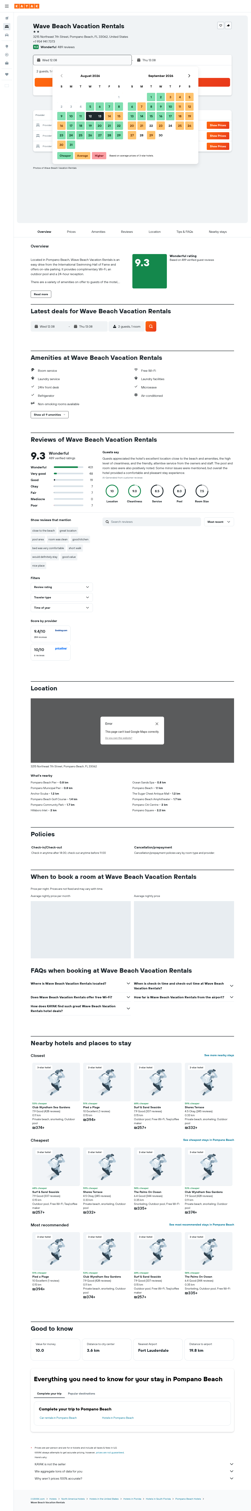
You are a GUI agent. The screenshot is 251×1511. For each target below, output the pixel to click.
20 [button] (100, 126)
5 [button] (90, 107)
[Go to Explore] (7, 46)
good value (69, 557)
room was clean (58, 539)
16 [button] (61, 126)
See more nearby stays (219, 1055)
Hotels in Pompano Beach (118, 1418)
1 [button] (118, 97)
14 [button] (109, 116)
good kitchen (80, 539)
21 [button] (109, 126)
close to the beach (43, 530)
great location (68, 530)
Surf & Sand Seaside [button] (147, 1107)
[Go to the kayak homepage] (26, 6)
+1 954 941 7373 (44, 41)
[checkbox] (51, 634)
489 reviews (66, 47)
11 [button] (80, 116)
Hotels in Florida (132, 1498)
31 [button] (71, 145)
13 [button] (99, 116)
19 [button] (90, 126)
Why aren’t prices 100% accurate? (134, 1478)
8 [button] (119, 107)
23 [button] (61, 135)
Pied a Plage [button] (91, 1107)
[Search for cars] (7, 35)
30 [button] (61, 145)
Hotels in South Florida (158, 1498)
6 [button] (100, 107)
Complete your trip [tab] (49, 1393)
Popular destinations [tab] (81, 1393)
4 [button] (81, 107)
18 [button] (80, 126)
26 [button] (90, 135)
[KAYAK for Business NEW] (7, 63)
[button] (6, 6)
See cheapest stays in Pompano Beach (208, 1140)
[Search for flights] (7, 18)
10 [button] (71, 116)
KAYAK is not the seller (134, 1464)
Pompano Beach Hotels (188, 1498)
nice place (38, 565)
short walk (75, 548)
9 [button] (61, 116)
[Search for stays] (7, 27)
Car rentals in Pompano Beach (58, 1418)
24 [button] (71, 135)
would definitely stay (44, 557)
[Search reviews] (155, 521)
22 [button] (119, 126)
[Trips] (7, 74)
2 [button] (61, 107)
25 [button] (80, 135)
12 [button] (90, 116)
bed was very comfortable (48, 548)
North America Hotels (73, 1498)
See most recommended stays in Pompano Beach (201, 1224)
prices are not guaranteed (110, 1452)
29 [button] (119, 135)
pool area (38, 539)
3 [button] (71, 107)
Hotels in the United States (104, 1498)
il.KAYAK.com (38, 1498)
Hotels (53, 1498)
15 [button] (118, 116)
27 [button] (99, 135)
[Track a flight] (7, 55)
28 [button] (109, 135)
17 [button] (71, 126)
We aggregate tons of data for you (134, 1471)
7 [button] (109, 107)
